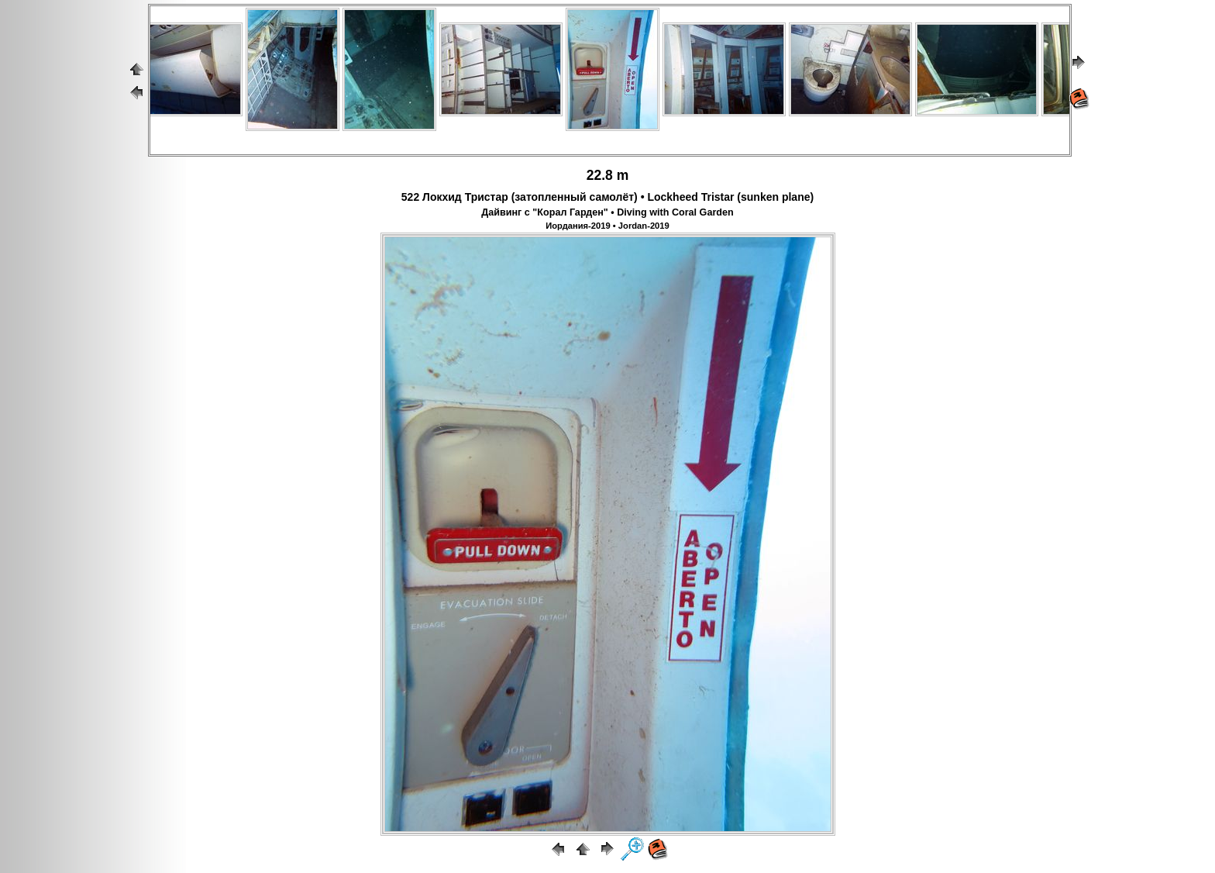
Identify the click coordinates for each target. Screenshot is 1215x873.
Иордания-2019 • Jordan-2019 (607, 225)
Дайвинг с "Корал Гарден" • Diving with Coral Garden (607, 212)
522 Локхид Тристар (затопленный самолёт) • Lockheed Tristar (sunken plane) (607, 197)
